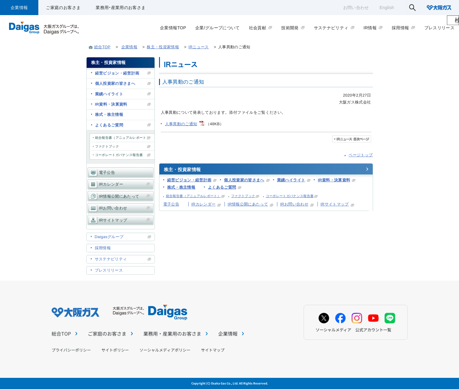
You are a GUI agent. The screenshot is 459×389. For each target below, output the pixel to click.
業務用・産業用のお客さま (120, 7)
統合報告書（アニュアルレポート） (193, 196)
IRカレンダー (203, 204)
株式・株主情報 (181, 187)
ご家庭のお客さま (63, 7)
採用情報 (103, 248)
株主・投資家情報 (163, 47)
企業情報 (19, 7)
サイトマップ (213, 350)
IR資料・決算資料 (334, 180)
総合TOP (102, 47)
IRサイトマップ (334, 204)
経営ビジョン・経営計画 (189, 180)
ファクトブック (243, 196)
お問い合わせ (356, 7)
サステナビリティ (111, 259)
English (387, 7)
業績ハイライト (291, 180)
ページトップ (361, 155)
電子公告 (171, 204)
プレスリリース (109, 270)
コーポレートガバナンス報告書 (290, 196)
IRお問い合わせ (294, 204)
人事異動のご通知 (181, 124)
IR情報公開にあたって (248, 204)
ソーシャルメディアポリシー (164, 350)
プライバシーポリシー (71, 350)
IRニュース (198, 47)
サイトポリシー (115, 350)
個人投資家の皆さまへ (244, 180)
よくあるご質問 (222, 187)
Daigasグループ (109, 236)
